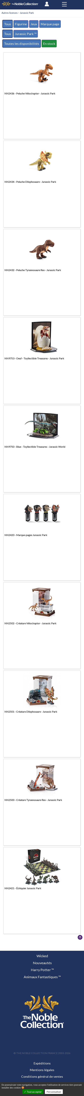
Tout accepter (33, 1091)
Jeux (34, 24)
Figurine (21, 24)
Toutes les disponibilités (21, 43)
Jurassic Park (27, 12)
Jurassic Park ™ (25, 34)
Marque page (50, 24)
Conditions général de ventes (42, 1076)
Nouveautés (42, 963)
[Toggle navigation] (64, 4)
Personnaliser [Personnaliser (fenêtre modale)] (54, 1091)
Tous (7, 24)
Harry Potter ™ (42, 970)
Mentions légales (42, 1070)
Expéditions (42, 1063)
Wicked (42, 956)
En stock (49, 43)
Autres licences (10, 12)
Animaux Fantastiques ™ (42, 977)
